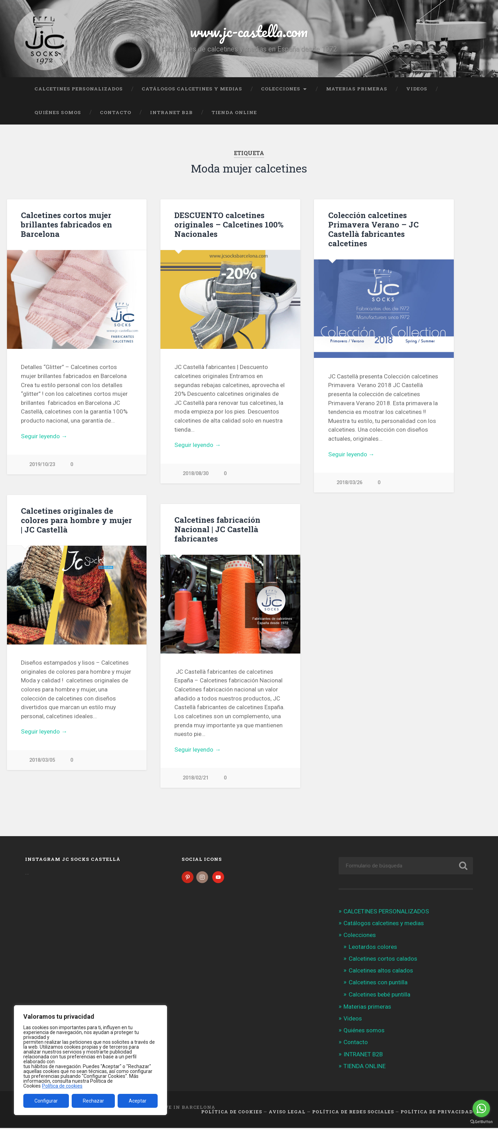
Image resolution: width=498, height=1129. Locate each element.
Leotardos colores (373, 947)
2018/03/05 (42, 760)
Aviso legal (287, 1112)
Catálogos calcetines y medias (192, 89)
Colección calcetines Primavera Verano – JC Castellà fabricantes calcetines (373, 229)
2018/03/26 (349, 483)
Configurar (46, 1101)
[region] (90, 1060)
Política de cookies (62, 1086)
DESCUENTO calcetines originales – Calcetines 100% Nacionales (229, 224)
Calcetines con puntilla (378, 983)
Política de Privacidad (437, 1112)
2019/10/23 (42, 464)
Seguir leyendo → (44, 436)
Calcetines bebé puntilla (379, 995)
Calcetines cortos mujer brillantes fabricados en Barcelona (66, 224)
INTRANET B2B (171, 112)
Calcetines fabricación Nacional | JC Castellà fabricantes (217, 529)
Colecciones (280, 89)
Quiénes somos (57, 112)
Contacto (115, 112)
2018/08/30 (195, 474)
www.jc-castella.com (249, 31)
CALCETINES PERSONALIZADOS (78, 89)
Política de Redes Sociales (353, 1112)
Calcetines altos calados (381, 971)
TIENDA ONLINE (234, 112)
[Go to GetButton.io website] (481, 1122)
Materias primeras (356, 89)
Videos (416, 89)
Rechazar (93, 1101)
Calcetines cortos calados (383, 959)
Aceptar (138, 1101)
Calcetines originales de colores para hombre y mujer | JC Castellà (76, 520)
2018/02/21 (195, 778)
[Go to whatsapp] (481, 1108)
